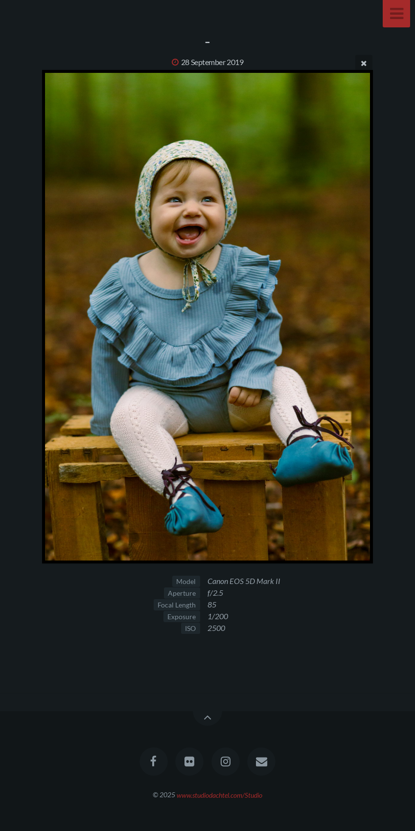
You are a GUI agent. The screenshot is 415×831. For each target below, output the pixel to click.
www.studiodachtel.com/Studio (219, 794)
